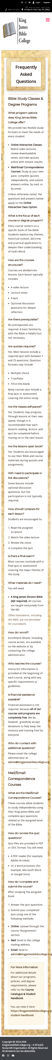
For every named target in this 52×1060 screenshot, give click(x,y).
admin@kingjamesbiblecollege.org (28, 762)
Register (46, 2)
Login (36, 2)
